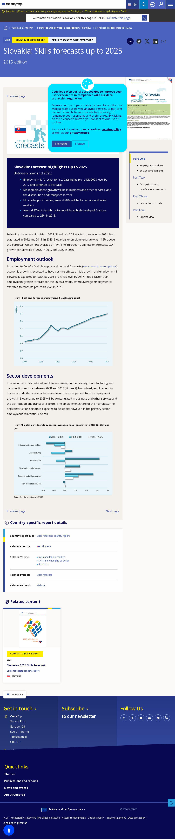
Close (144, 18)
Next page (112, 511)
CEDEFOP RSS (166, 717)
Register (161, 4)
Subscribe (73, 708)
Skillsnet (41, 585)
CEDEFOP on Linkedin (149, 717)
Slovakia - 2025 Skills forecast (26, 665)
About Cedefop (14, 795)
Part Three (140, 196)
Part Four (139, 210)
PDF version (130, 41)
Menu (170, 4)
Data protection (136, 817)
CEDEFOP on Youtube (141, 717)
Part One (139, 159)
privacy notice (79, 133)
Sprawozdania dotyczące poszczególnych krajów (64, 27)
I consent (61, 144)
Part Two (139, 177)
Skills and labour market (51, 557)
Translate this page (117, 18)
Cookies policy (96, 817)
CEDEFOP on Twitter (132, 717)
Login (152, 4)
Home (5, 27)
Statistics (43, 564)
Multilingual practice (49, 817)
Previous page (16, 96)
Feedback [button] (171, 803)
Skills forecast (44, 574)
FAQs (6, 817)
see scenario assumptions (99, 266)
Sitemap (22, 822)
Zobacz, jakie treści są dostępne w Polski (106, 11)
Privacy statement (116, 817)
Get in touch (17, 708)
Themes (9, 774)
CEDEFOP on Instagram (158, 717)
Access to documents (74, 817)
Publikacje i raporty (22, 27)
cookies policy (111, 129)
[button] (139, 41)
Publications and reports (21, 781)
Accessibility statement (23, 817)
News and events (16, 788)
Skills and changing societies (54, 560)
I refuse (80, 143)
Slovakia (46, 546)
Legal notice (9, 822)
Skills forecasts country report (53, 535)
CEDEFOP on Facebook (123, 717)
